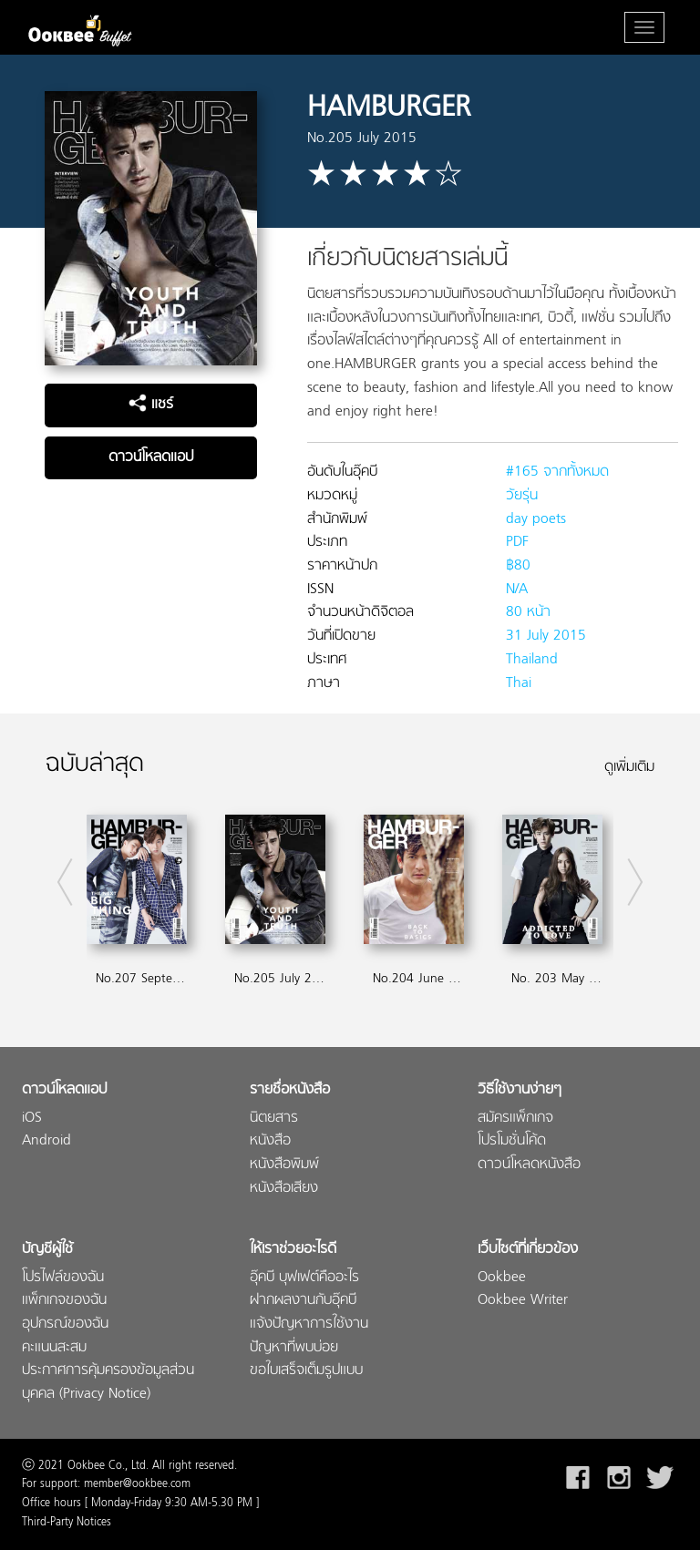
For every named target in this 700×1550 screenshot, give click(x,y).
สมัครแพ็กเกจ (515, 1118)
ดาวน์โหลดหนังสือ (529, 1165)
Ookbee (502, 1278)
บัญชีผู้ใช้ (47, 1249)
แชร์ (151, 404)
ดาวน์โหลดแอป (150, 457)
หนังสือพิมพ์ (284, 1165)
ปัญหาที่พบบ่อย (294, 1348)
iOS (32, 1118)
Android (46, 1141)
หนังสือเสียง (284, 1188)
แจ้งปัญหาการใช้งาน (309, 1324)
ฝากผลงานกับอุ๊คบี (303, 1300)
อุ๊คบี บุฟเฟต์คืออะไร (304, 1278)
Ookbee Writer (523, 1300)
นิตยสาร (274, 1118)
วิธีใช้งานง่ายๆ (519, 1090)
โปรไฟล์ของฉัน (63, 1278)
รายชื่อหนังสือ (290, 1090)
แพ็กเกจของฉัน (64, 1300)
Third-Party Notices (66, 1523)
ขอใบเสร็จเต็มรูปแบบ (306, 1371)
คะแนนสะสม (54, 1348)
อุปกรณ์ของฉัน (65, 1324)
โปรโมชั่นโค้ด (512, 1141)
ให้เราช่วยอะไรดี (293, 1249)
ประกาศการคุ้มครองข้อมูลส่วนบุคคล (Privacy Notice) (108, 1383)
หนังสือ (270, 1141)
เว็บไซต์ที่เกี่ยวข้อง (528, 1249)
